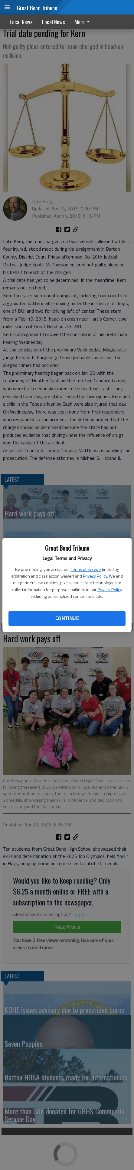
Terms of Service (86, 569)
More (83, 22)
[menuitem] (84, 22)
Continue (67, 618)
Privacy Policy (95, 576)
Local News (21, 22)
